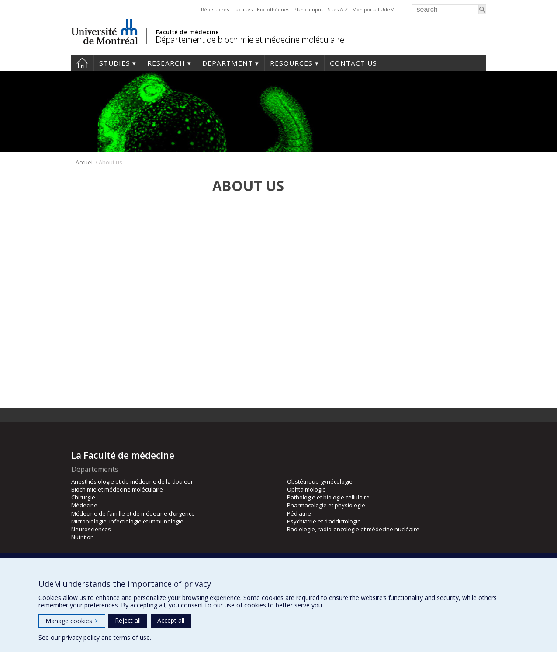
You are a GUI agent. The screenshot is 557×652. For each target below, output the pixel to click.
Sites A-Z (338, 9)
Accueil (85, 162)
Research (166, 63)
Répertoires (215, 9)
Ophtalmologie (306, 489)
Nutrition (82, 537)
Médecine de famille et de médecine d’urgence (133, 513)
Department (227, 63)
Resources (291, 63)
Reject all (128, 620)
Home (82, 63)
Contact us (353, 63)
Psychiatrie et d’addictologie (324, 521)
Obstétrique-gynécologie (320, 481)
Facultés (243, 9)
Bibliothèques (273, 9)
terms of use (132, 637)
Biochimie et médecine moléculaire (117, 489)
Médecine (84, 505)
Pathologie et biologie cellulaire (328, 497)
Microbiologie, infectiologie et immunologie (127, 521)
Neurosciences (91, 529)
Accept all (170, 620)
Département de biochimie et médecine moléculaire (250, 39)
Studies (114, 63)
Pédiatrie (299, 513)
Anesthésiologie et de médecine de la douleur (132, 481)
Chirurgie (83, 497)
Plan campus (308, 9)
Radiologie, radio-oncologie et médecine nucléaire (353, 529)
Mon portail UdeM (373, 9)
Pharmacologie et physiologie (326, 505)
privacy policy (81, 637)
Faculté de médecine (187, 32)
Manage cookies (71, 621)
